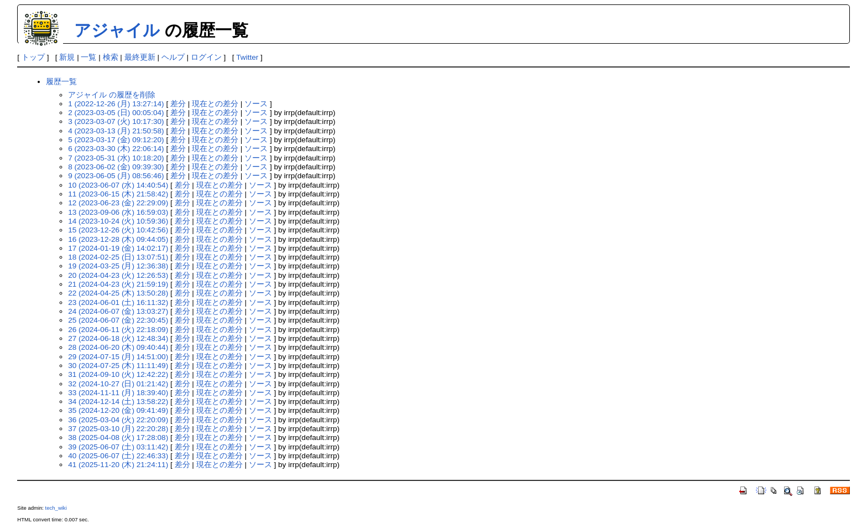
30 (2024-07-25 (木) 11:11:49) (118, 365)
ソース (256, 104)
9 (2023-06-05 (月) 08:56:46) (116, 176)
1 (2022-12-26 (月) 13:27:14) (116, 104)
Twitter (247, 57)
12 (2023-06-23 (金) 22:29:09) (118, 203)
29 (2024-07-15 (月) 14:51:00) (118, 357)
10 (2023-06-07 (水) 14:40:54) (118, 185)
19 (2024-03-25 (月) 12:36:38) (118, 266)
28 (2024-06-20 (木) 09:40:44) (118, 347)
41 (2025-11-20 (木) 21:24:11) (118, 464)
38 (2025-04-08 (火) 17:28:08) (118, 437)
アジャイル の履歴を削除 (111, 95)
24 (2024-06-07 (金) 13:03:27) (118, 311)
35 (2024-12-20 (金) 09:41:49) (118, 410)
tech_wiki (56, 508)
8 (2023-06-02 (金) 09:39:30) (116, 167)
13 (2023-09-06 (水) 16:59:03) (118, 212)
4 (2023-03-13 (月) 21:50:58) (116, 131)
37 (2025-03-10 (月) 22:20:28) (118, 429)
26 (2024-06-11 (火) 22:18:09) (118, 329)
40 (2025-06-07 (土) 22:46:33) (118, 456)
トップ (33, 57)
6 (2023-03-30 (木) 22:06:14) (116, 148)
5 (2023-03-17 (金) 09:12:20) (116, 140)
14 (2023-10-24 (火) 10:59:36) (118, 221)
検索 (110, 57)
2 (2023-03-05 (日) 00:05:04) (116, 112)
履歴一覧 (61, 81)
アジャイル (117, 30)
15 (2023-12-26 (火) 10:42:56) (118, 230)
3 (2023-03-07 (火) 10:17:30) (116, 121)
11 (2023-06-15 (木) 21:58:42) (118, 194)
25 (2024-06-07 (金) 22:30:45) (118, 320)
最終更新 (139, 57)
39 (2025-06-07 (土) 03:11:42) (118, 447)
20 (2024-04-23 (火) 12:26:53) (118, 275)
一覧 (88, 57)
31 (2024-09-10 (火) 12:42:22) (118, 374)
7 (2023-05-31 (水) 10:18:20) (116, 158)
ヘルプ (173, 57)
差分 (178, 104)
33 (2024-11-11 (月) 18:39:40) (118, 393)
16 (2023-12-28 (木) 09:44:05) (118, 239)
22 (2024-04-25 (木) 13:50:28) (118, 293)
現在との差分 (215, 104)
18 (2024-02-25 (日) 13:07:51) (118, 257)
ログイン (206, 57)
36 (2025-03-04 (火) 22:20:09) (118, 420)
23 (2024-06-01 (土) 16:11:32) (118, 302)
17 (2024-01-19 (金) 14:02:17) (118, 248)
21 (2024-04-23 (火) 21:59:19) (118, 284)
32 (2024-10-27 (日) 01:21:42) (118, 384)
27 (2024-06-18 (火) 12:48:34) (118, 338)
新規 (67, 57)
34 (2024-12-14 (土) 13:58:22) (118, 401)
